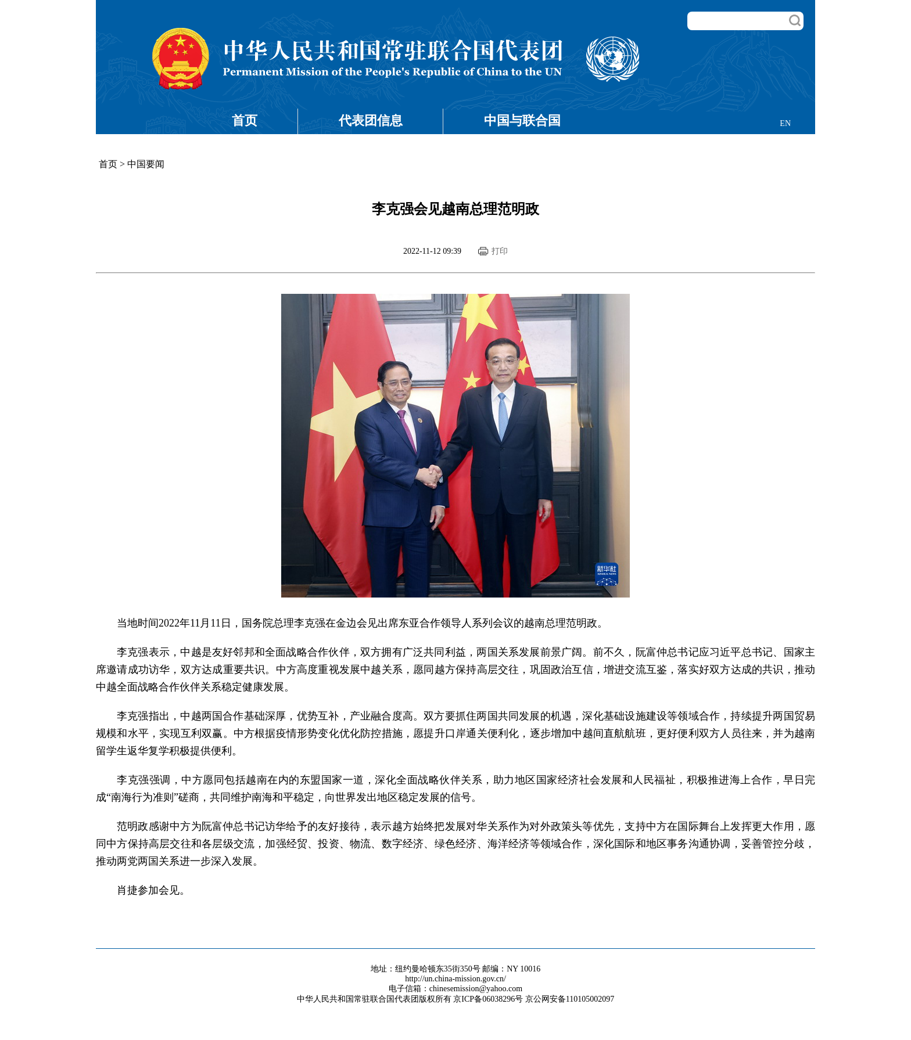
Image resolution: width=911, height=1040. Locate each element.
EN (785, 123)
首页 (244, 120)
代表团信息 (371, 120)
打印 (500, 251)
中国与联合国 (522, 120)
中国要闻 (145, 164)
